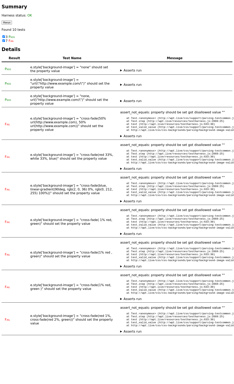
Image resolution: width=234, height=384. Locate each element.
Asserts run (132, 70)
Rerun (6, 22)
